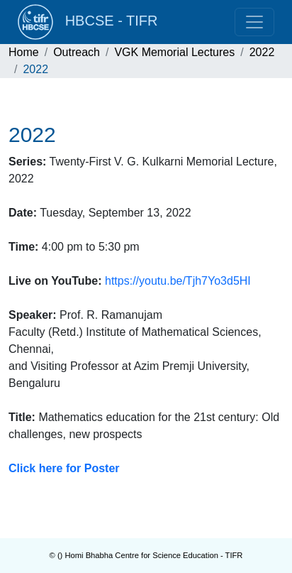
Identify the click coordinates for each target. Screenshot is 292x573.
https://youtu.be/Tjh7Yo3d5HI (178, 281)
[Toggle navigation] (254, 22)
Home (24, 52)
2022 (262, 52)
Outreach (76, 52)
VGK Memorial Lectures (174, 52)
